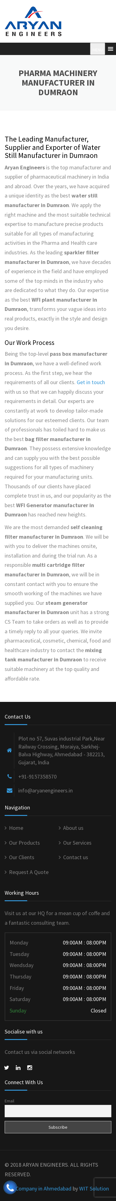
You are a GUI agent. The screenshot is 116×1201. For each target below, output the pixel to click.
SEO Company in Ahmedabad (38, 1188)
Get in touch (91, 382)
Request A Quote (29, 872)
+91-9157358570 (37, 776)
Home (16, 827)
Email (9, 1101)
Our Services (77, 842)
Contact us (75, 857)
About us (73, 827)
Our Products (24, 842)
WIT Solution (94, 1188)
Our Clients (21, 857)
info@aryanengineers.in (45, 790)
